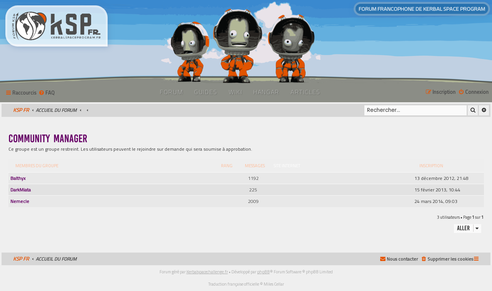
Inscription (431, 165)
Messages (255, 165)
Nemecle (19, 201)
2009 (253, 201)
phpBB (263, 272)
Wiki (235, 91)
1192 (253, 178)
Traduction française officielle (233, 284)
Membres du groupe (36, 165)
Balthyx (17, 178)
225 (253, 189)
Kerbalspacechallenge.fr (207, 272)
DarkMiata (20, 189)
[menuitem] (46, 93)
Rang (227, 165)
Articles (306, 91)
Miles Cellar (274, 284)
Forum (171, 91)
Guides (206, 91)
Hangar (266, 91)
